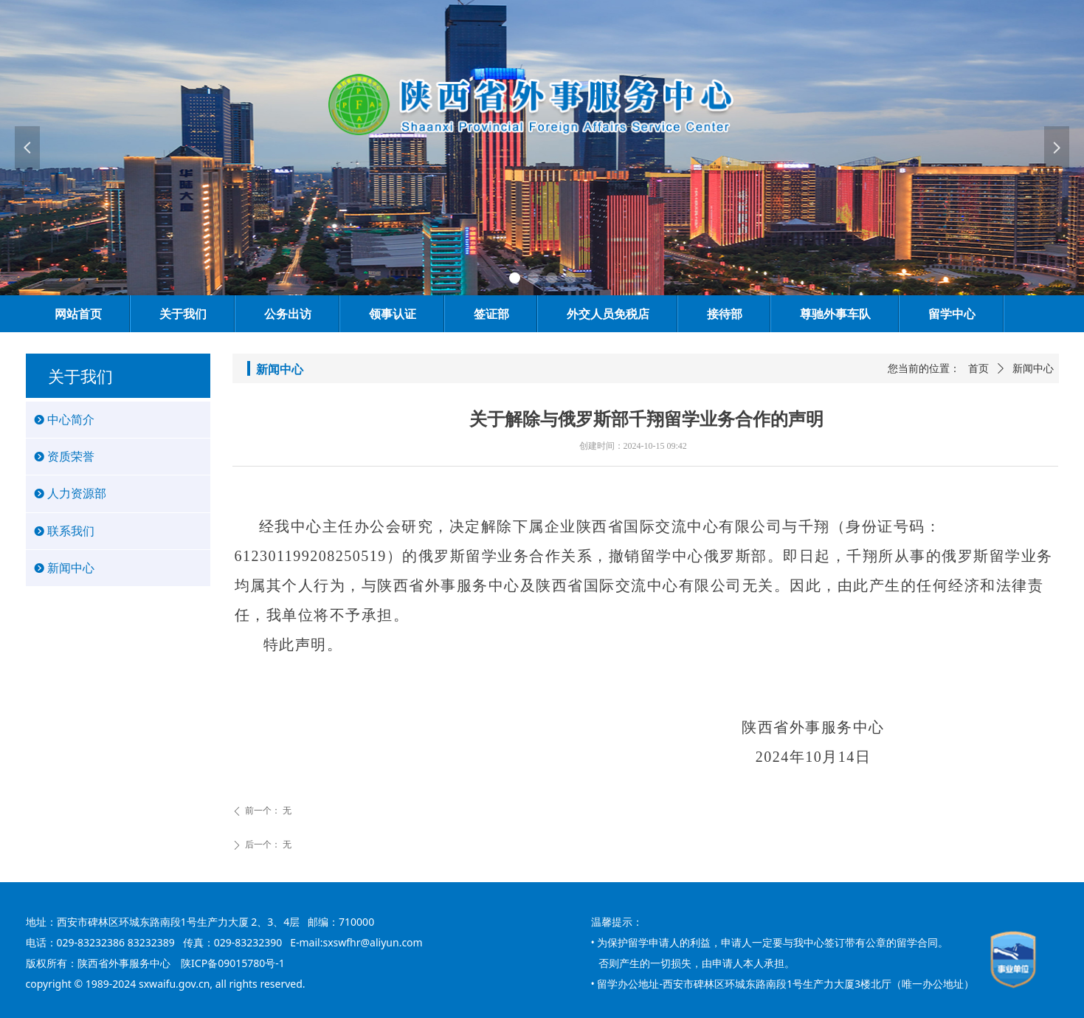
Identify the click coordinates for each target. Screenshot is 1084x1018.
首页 (978, 368)
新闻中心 (1033, 368)
